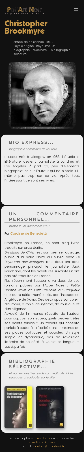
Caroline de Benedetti (28, 233)
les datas (43, 438)
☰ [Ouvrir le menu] (76, 10)
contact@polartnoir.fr (48, 446)
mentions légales (42, 442)
